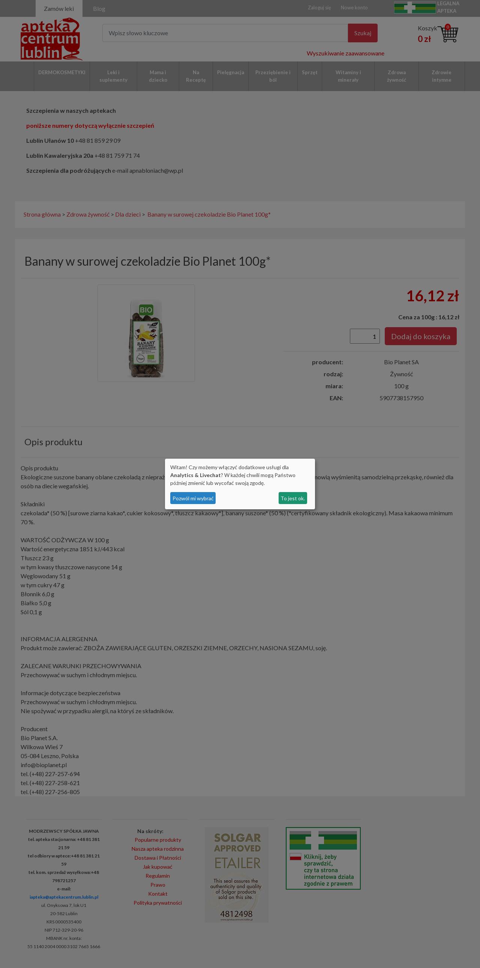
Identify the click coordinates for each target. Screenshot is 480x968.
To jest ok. (292, 498)
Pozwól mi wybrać (193, 498)
